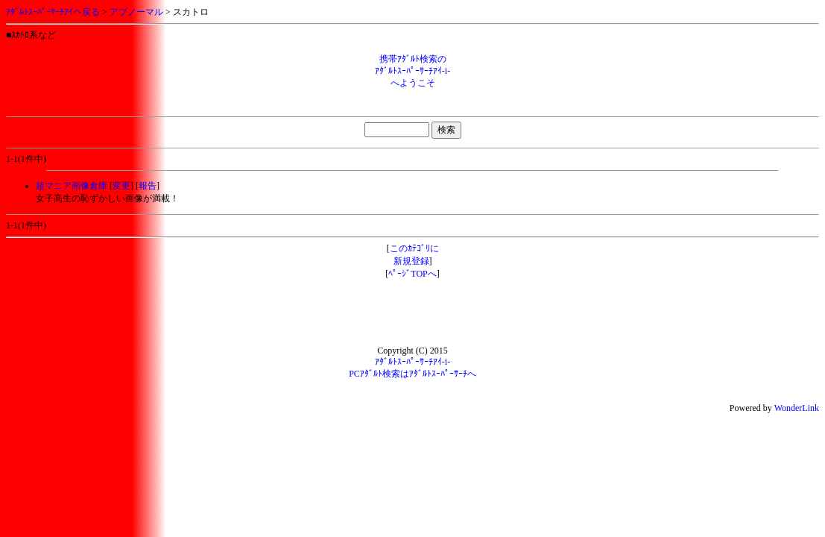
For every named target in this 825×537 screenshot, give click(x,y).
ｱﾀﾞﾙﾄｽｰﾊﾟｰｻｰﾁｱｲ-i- (412, 362)
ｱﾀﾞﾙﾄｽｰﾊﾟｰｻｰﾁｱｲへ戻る (53, 12)
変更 (121, 185)
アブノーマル (136, 12)
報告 (148, 185)
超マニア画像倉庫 (71, 185)
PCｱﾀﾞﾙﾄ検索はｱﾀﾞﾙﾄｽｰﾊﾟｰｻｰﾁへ (412, 373)
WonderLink (796, 408)
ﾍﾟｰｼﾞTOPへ (412, 273)
